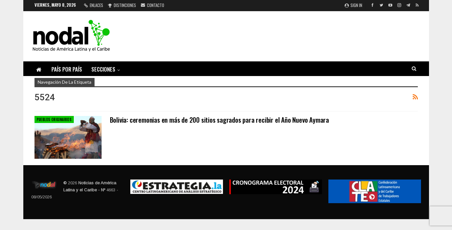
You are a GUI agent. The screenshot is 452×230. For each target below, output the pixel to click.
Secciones (103, 69)
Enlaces (93, 5)
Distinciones (122, 5)
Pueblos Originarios (54, 119)
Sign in (353, 5)
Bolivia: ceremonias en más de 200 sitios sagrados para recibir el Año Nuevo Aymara (219, 120)
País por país (66, 69)
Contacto (152, 5)
